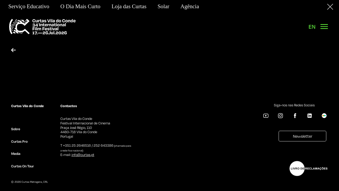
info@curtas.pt (83, 155)
